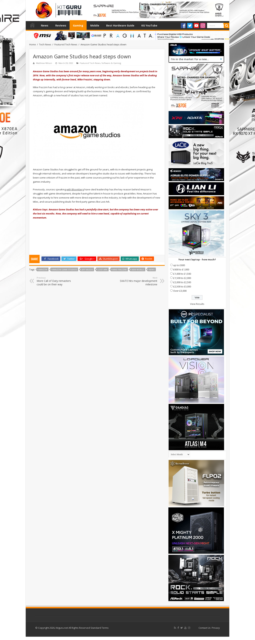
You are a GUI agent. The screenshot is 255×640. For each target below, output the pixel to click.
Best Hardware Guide (120, 25)
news (152, 269)
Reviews (60, 25)
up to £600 (179, 265)
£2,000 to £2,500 (182, 282)
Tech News (45, 44)
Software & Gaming (111, 63)
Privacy (216, 627)
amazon (42, 269)
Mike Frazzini (119, 269)
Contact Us (205, 627)
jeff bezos (87, 269)
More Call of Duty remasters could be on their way (56, 281)
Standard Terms (99, 627)
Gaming (78, 25)
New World (138, 269)
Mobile (94, 25)
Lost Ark (102, 269)
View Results (197, 304)
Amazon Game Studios (64, 269)
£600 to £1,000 (181, 269)
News (44, 25)
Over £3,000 (180, 290)
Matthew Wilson (44, 63)
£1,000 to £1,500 (182, 273)
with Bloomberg (75, 189)
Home (32, 25)
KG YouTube (149, 25)
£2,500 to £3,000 (182, 286)
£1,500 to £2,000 (182, 278)
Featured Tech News (65, 44)
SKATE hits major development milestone (138, 281)
